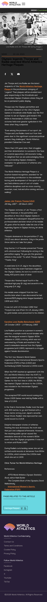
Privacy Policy (10, 553)
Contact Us (9, 542)
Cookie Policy (10, 549)
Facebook (8, 566)
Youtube (7, 578)
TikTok (7, 582)
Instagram (8, 570)
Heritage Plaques (12, 508)
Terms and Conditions (13, 545)
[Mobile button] (23, 3)
